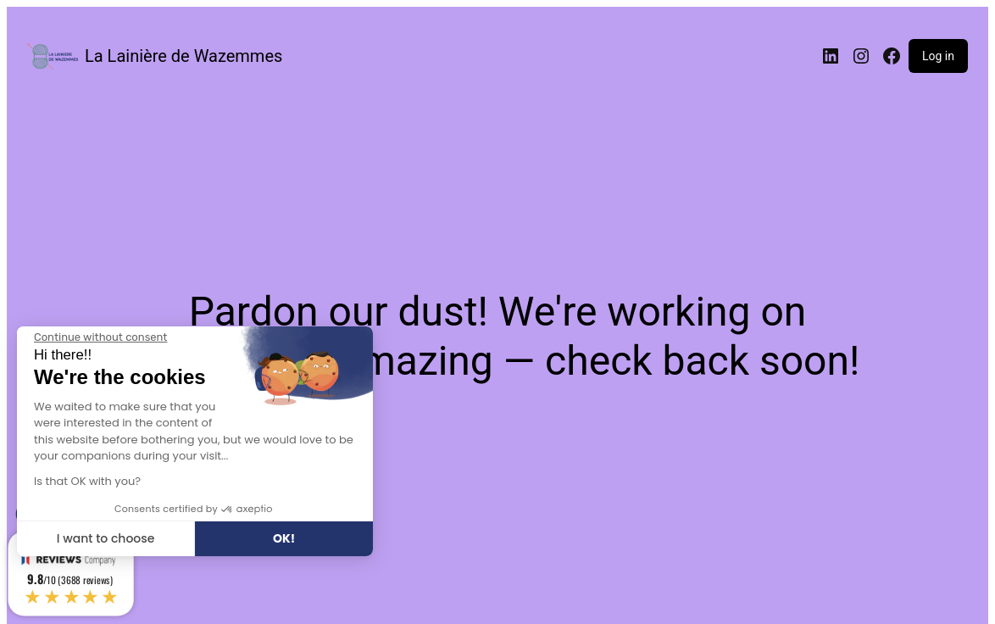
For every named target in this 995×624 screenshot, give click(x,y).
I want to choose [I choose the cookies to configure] (106, 538)
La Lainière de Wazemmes (183, 56)
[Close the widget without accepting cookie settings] (100, 337)
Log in (938, 56)
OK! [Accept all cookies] (284, 538)
